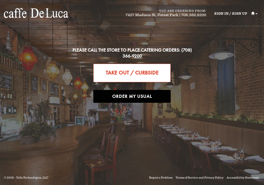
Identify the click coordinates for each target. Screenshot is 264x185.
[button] (252, 13)
